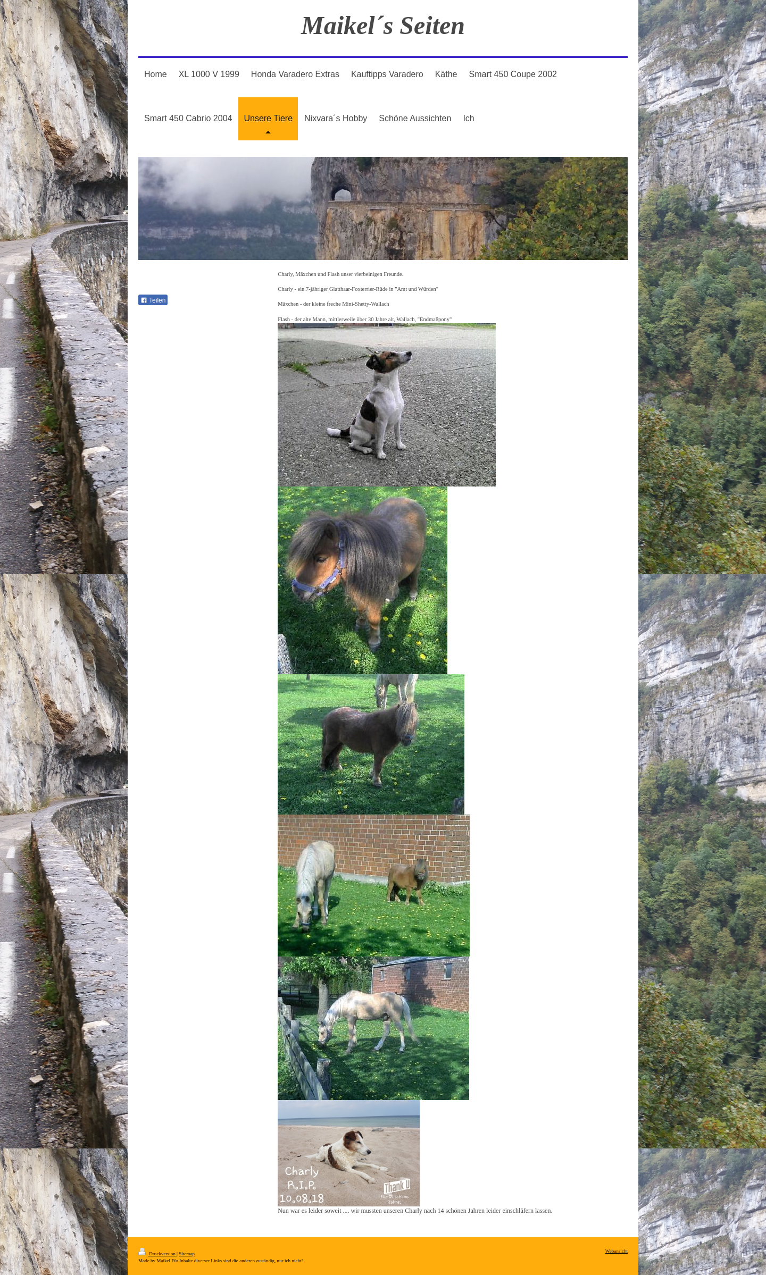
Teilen (152, 300)
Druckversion (157, 1253)
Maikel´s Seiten (383, 25)
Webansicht (616, 1251)
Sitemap (187, 1253)
